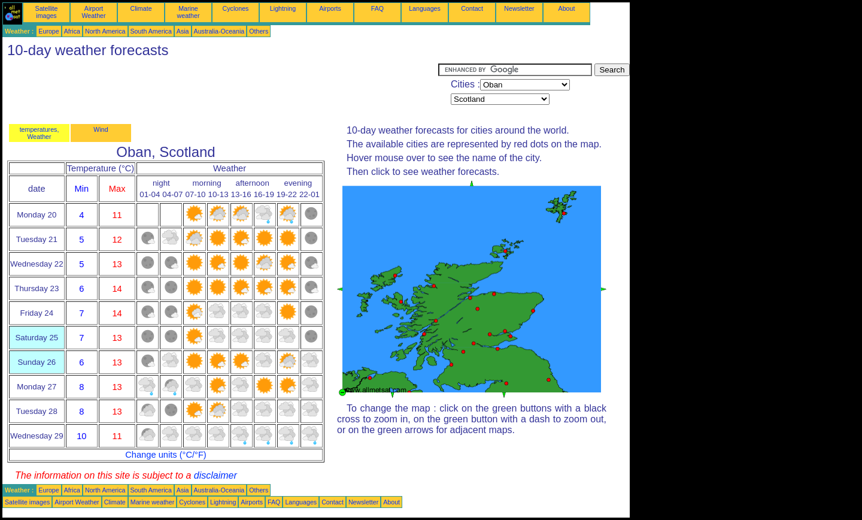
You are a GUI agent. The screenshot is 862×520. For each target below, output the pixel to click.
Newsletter (519, 8)
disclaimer (215, 475)
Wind (100, 129)
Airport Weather (93, 12)
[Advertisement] (220, 90)
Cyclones (236, 8)
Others (258, 31)
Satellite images (46, 12)
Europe (48, 31)
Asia (183, 31)
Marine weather (188, 12)
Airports (330, 8)
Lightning (283, 8)
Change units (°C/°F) (166, 454)
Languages (425, 8)
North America (105, 31)
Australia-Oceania (219, 31)
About (567, 8)
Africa (72, 31)
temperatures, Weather (39, 133)
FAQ (377, 8)
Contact (472, 8)
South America (151, 31)
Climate (140, 8)
